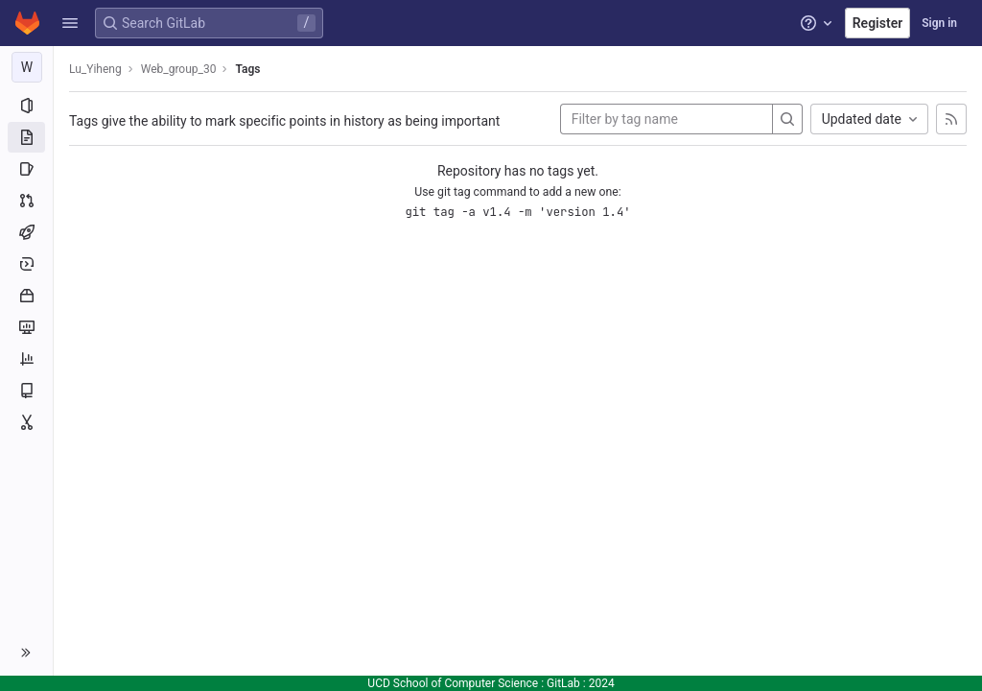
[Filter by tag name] (666, 119)
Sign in (939, 23)
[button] (70, 23)
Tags (247, 69)
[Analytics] (26, 359)
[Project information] (26, 105)
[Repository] (26, 137)
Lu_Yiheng (95, 69)
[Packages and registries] (26, 295)
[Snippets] (26, 422)
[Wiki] (26, 390)
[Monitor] (26, 327)
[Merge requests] (26, 200)
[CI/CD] (26, 232)
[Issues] (26, 169)
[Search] (787, 119)
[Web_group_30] (27, 67)
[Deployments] (26, 264)
